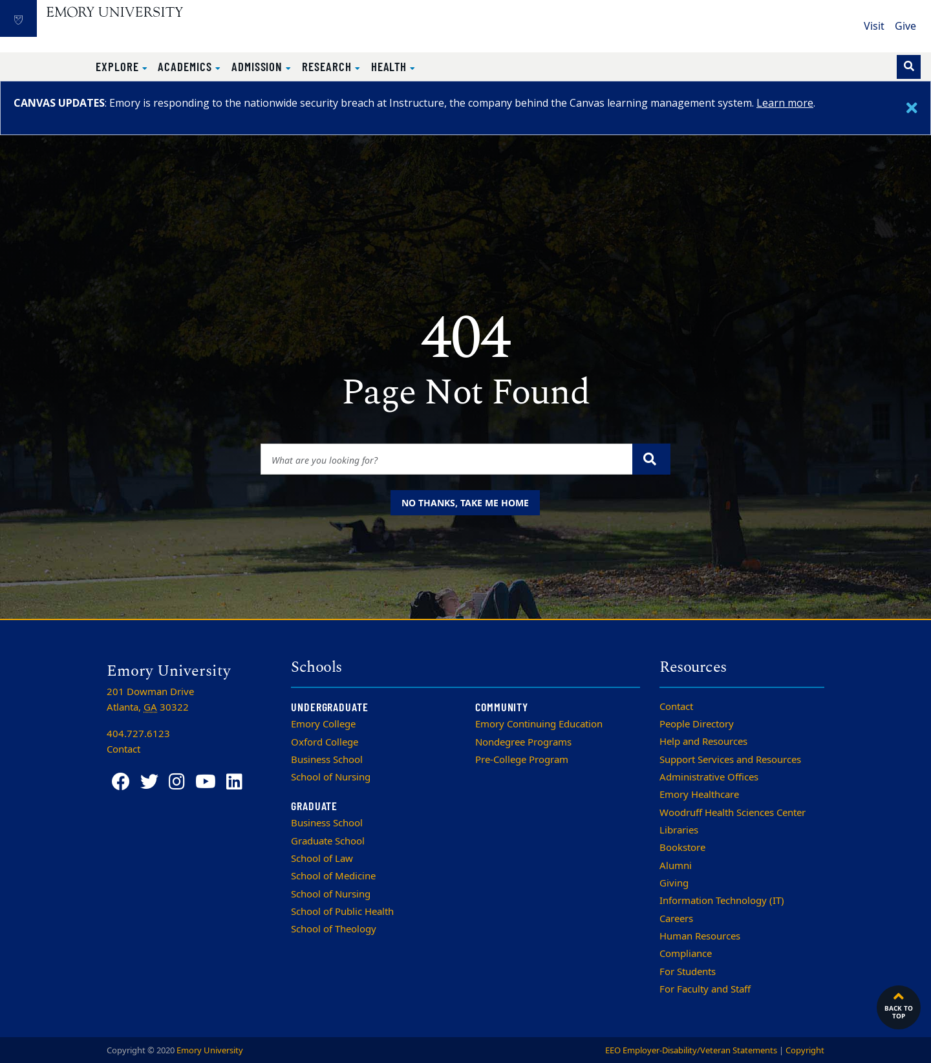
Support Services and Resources (730, 760)
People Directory (696, 724)
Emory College (323, 724)
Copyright (805, 1050)
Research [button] (328, 66)
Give (905, 26)
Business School (327, 760)
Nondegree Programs (523, 742)
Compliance (685, 954)
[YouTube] (205, 782)
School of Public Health (342, 912)
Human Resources (699, 936)
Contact (676, 707)
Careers (676, 919)
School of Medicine (333, 876)
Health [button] (391, 66)
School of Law (322, 859)
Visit (874, 26)
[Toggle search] (909, 67)
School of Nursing (330, 777)
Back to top (898, 1004)
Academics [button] (186, 66)
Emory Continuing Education (539, 724)
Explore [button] (119, 66)
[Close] (912, 108)
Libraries (678, 830)
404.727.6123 (138, 734)
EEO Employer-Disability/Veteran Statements (691, 1050)
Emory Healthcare (699, 795)
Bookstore (682, 848)
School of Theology (333, 929)
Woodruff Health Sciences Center (732, 813)
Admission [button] (258, 66)
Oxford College (324, 742)
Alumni (675, 866)
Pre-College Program (521, 760)
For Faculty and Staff (705, 989)
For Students (687, 972)
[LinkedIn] (234, 782)
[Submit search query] (651, 459)
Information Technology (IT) (721, 901)
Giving (674, 883)
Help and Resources (703, 742)
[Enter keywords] (447, 459)
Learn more (784, 103)
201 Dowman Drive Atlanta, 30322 (150, 699)
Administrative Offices (708, 777)
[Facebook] (121, 782)
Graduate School (328, 841)
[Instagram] (177, 782)
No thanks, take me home (465, 503)
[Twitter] (149, 782)
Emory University (210, 1050)
